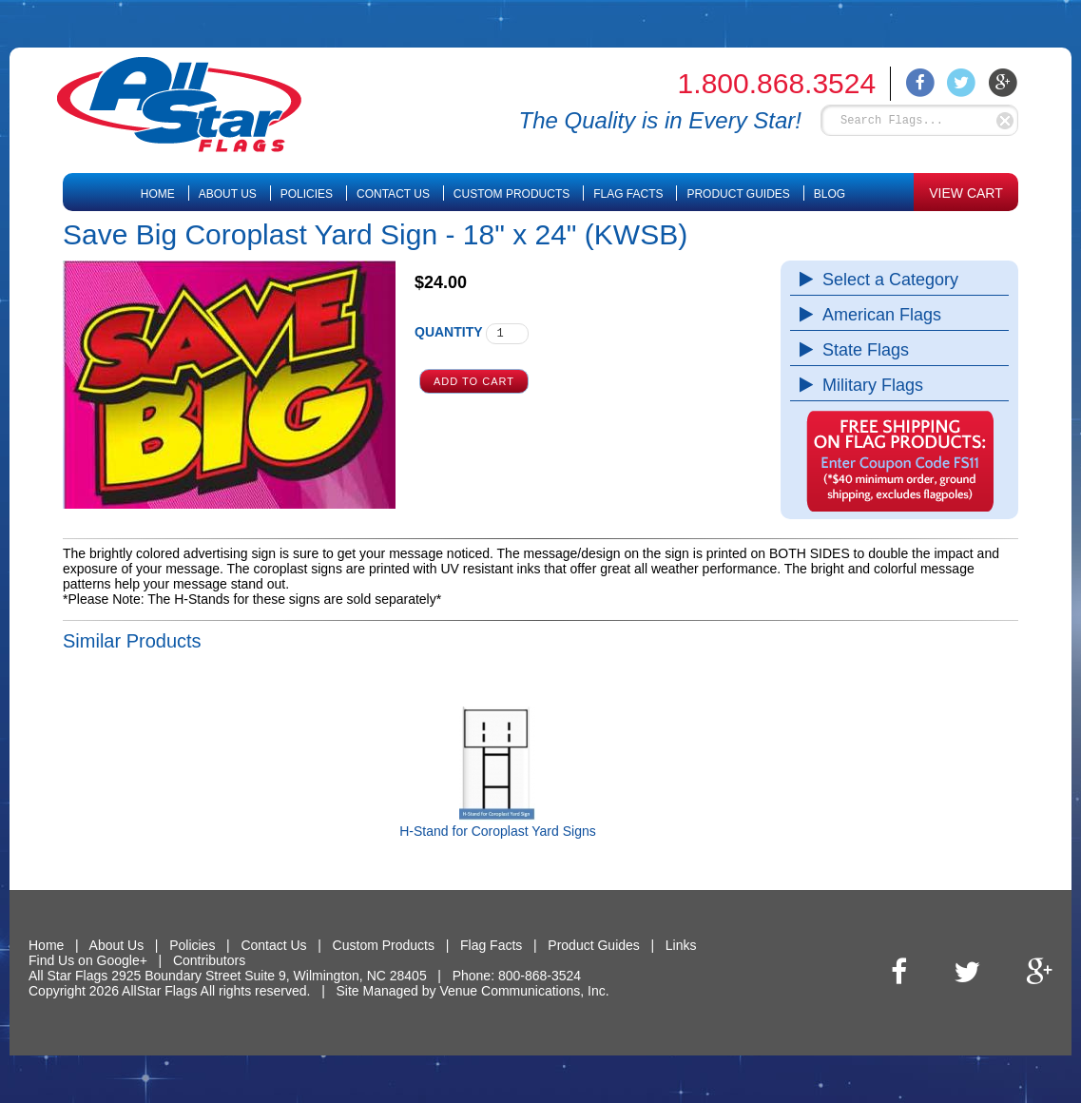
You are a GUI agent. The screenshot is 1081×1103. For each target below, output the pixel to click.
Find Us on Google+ (88, 960)
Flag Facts (628, 194)
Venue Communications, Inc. (523, 990)
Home (158, 194)
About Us (228, 194)
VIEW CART (966, 193)
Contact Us (393, 194)
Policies (306, 194)
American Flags (877, 314)
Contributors (209, 960)
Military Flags (868, 385)
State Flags (861, 349)
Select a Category (885, 279)
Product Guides (737, 194)
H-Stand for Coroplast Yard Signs (497, 831)
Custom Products (511, 194)
